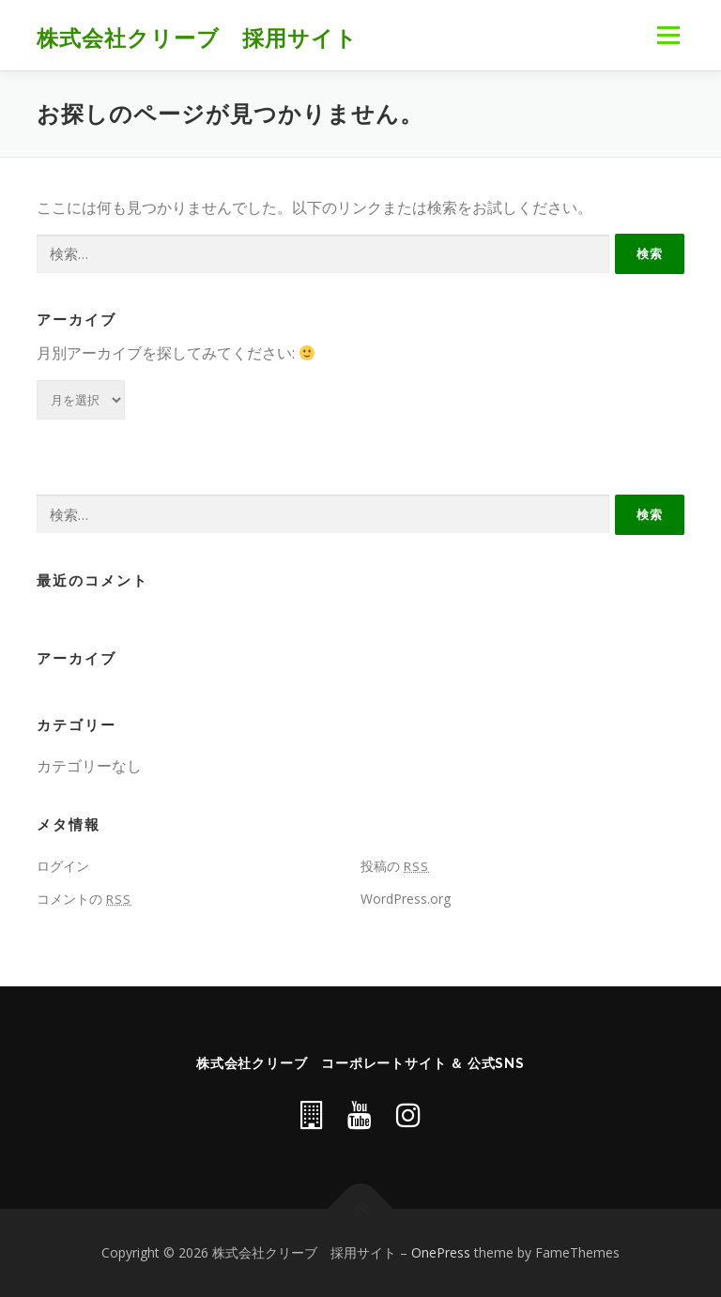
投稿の (394, 866)
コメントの (84, 899)
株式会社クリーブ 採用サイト (197, 37)
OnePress (440, 1252)
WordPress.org (405, 899)
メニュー (668, 34)
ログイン (63, 866)
